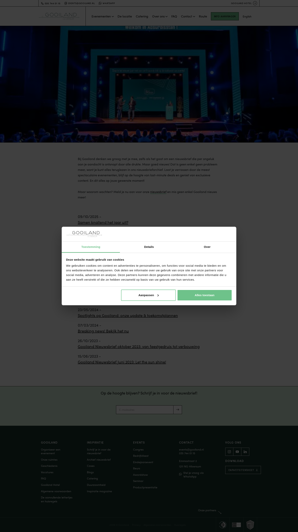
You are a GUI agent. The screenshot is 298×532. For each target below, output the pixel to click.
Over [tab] (207, 246)
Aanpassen (149, 295)
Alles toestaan (205, 295)
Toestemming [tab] (90, 246)
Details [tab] (149, 246)
